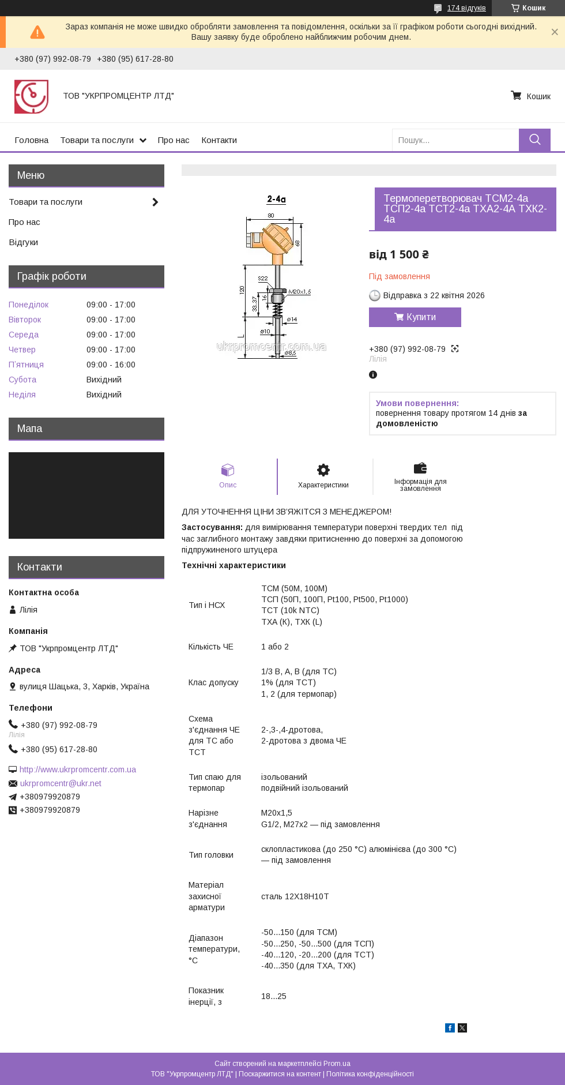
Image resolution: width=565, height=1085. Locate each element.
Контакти (219, 140)
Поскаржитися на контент (280, 1074)
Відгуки (23, 242)
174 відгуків (466, 8)
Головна (31, 140)
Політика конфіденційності (370, 1074)
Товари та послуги (97, 140)
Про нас (174, 140)
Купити (421, 317)
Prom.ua (337, 1064)
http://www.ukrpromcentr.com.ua (78, 769)
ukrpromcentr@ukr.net (60, 783)
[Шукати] (535, 140)
